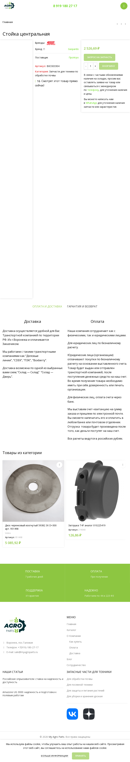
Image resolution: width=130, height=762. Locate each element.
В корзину (108, 65)
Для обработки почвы (79, 679)
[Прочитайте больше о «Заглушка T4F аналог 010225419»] (123, 465)
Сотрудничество (76, 665)
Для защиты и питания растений (85, 690)
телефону (93, 89)
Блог (69, 659)
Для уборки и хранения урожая (85, 696)
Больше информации (55, 755)
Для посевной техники (80, 684)
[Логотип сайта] (9, 5)
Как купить (75, 641)
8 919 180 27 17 (65, 6)
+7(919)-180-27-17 (28, 647)
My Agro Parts (56, 736)
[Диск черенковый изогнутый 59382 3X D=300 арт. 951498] (33, 491)
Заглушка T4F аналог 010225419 (86, 525)
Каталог (71, 630)
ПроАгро (74, 57)
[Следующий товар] (125, 24)
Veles (8, 533)
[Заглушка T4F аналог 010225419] (96, 491)
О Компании (74, 635)
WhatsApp (91, 102)
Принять (80, 755)
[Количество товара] (90, 66)
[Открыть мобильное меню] (124, 6)
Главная (8, 22)
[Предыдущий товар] (117, 24)
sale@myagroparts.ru (26, 652)
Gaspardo (73, 49)
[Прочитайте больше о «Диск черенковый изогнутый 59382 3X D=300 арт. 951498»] (59, 465)
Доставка (74, 653)
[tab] (47, 306)
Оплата (73, 647)
